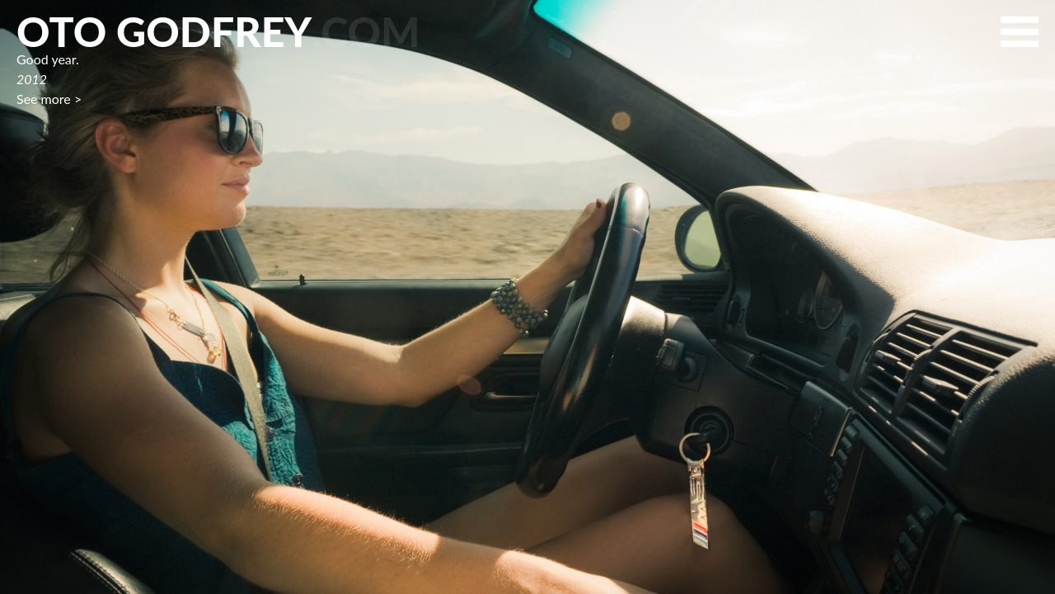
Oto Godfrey (218, 31)
